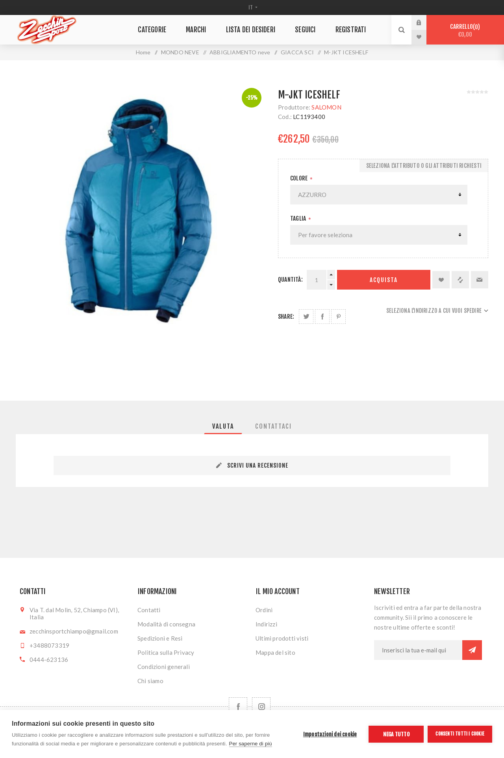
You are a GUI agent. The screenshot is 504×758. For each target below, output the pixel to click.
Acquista (384, 280)
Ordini (264, 609)
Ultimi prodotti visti (282, 638)
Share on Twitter (306, 316)
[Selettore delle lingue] (252, 7)
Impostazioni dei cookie (330, 734)
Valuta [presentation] (223, 426)
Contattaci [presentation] (273, 426)
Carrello (465, 30)
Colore (299, 178)
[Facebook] (238, 706)
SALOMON (326, 107)
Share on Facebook (322, 316)
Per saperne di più (250, 744)
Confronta (460, 279)
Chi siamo (150, 680)
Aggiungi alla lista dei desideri (441, 279)
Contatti (149, 609)
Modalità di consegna (166, 624)
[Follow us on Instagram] (261, 706)
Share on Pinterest (338, 316)
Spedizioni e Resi (159, 638)
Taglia (298, 218)
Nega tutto (396, 734)
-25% (252, 98)
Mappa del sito (275, 652)
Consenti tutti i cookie (459, 734)
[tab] (223, 426)
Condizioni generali (163, 666)
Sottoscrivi (472, 650)
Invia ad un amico (479, 279)
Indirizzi (266, 624)
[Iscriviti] (418, 650)
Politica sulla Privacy (165, 652)
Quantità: (290, 279)
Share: (286, 316)
